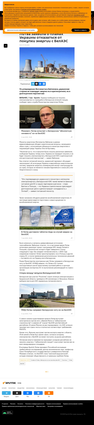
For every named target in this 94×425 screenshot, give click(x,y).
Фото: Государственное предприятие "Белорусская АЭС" (35, 80)
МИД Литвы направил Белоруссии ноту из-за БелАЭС (46, 310)
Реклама (12, 404)
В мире (4, 388)
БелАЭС (22, 363)
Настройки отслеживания (55, 406)
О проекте (5, 404)
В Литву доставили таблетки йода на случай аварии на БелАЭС (46, 233)
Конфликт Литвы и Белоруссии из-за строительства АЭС (45, 360)
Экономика (30, 388)
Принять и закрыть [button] (80, 30)
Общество (20, 388)
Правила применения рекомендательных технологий (18, 406)
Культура (52, 388)
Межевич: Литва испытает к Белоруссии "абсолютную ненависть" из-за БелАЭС (46, 132)
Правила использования (53, 404)
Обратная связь (40, 406)
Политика (64, 360)
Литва (70, 360)
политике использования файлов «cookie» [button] (34, 9)
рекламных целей (79, 15)
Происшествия (41, 388)
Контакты (20, 404)
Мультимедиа (68, 388)
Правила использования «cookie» (73, 404)
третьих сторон (34, 11)
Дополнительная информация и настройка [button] (21, 30)
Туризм (59, 388)
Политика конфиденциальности (34, 404)
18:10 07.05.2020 (24, 45)
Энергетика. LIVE (24, 360)
